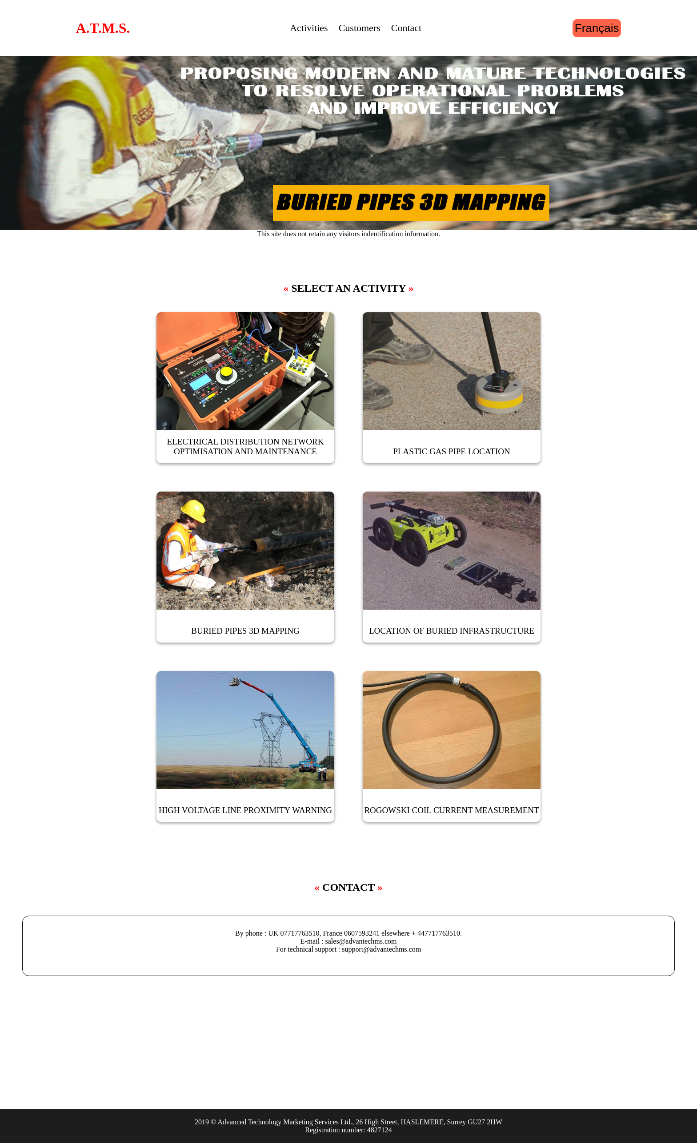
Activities (309, 27)
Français (597, 28)
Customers (360, 27)
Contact (406, 27)
